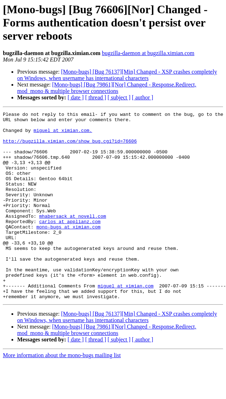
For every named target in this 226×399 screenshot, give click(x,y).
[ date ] (76, 97)
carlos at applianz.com (69, 244)
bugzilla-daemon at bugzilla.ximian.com (148, 53)
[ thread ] (95, 97)
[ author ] (142, 97)
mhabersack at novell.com (72, 237)
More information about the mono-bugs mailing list (62, 393)
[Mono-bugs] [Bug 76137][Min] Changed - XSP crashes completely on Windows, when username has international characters (117, 75)
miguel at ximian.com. (63, 134)
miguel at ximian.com (125, 321)
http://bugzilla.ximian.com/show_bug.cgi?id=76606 (70, 147)
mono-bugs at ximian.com (68, 250)
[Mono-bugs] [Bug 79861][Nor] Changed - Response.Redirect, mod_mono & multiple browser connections (106, 88)
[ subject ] (119, 97)
